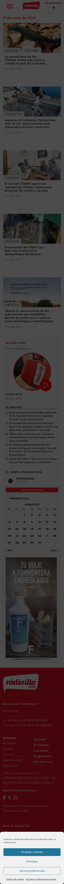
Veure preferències (32, 870)
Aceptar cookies (32, 852)
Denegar (32, 861)
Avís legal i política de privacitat (40, 879)
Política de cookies (15, 879)
